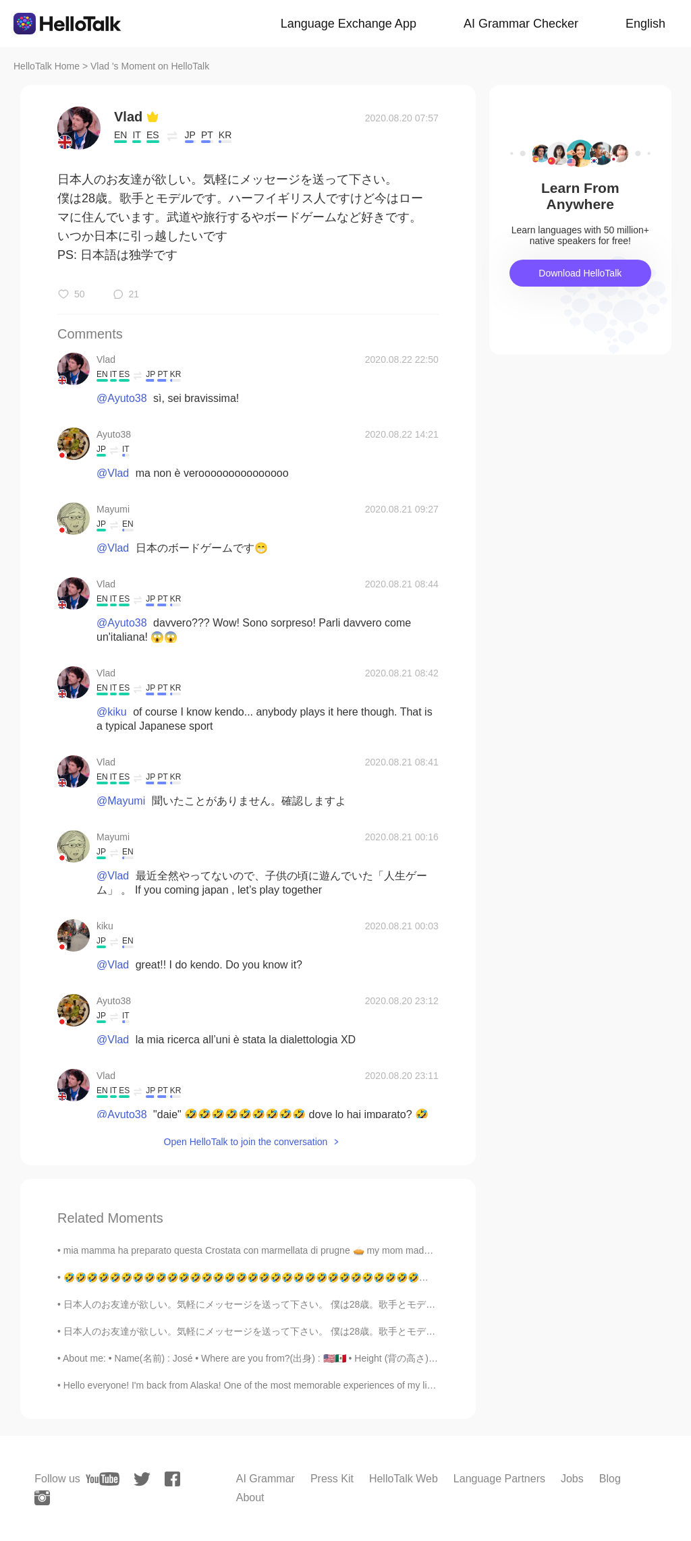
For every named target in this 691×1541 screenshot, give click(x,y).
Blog (610, 1478)
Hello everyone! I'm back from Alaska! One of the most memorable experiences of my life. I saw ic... (271, 1385)
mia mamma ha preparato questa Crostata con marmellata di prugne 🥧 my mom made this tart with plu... (284, 1250)
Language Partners (499, 1478)
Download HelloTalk (579, 273)
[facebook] (172, 1479)
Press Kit (332, 1478)
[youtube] (102, 1479)
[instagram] (42, 1497)
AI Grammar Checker (521, 23)
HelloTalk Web (403, 1478)
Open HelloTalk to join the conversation (246, 1141)
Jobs (572, 1478)
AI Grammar (265, 1478)
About (250, 1497)
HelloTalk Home (46, 66)
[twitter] (142, 1479)
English (645, 23)
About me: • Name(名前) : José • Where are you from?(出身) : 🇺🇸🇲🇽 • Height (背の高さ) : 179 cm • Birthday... (290, 1358)
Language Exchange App (348, 23)
